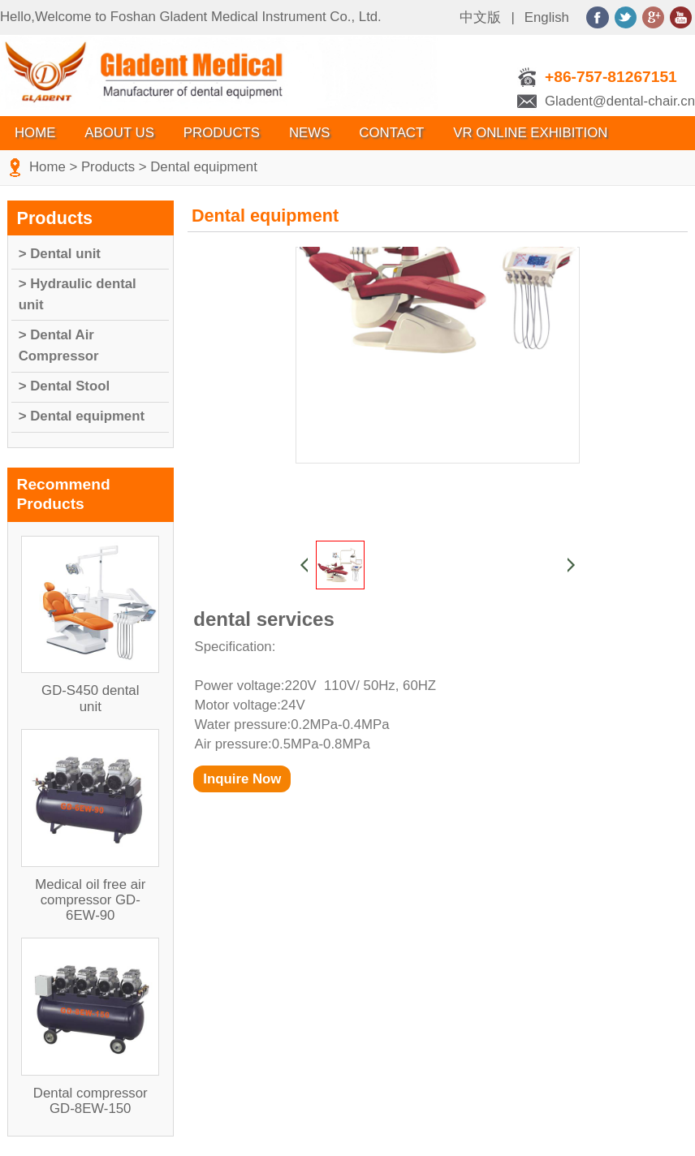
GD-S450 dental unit (90, 698)
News (309, 132)
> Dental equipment (82, 416)
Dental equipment (203, 167)
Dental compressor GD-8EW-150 (90, 1100)
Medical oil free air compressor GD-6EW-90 (90, 900)
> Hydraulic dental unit (77, 294)
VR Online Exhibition (530, 132)
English (546, 17)
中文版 (480, 17)
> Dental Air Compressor (59, 345)
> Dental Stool (64, 386)
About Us (118, 132)
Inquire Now (242, 779)
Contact (391, 132)
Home (35, 132)
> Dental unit (60, 253)
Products (221, 132)
